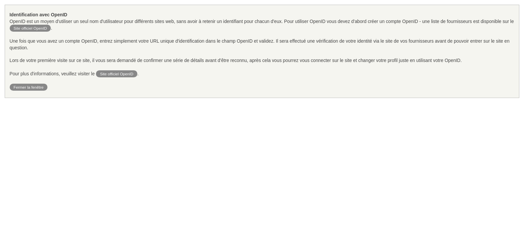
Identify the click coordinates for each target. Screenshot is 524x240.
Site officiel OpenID (30, 28)
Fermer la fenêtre (29, 87)
